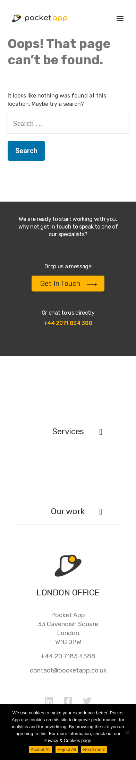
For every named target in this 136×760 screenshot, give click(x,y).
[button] (120, 18)
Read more (94, 749)
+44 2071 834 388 (68, 323)
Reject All (66, 749)
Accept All (40, 749)
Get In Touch (68, 283)
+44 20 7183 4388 (68, 656)
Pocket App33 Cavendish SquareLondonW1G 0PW (68, 628)
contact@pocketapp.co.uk (68, 670)
